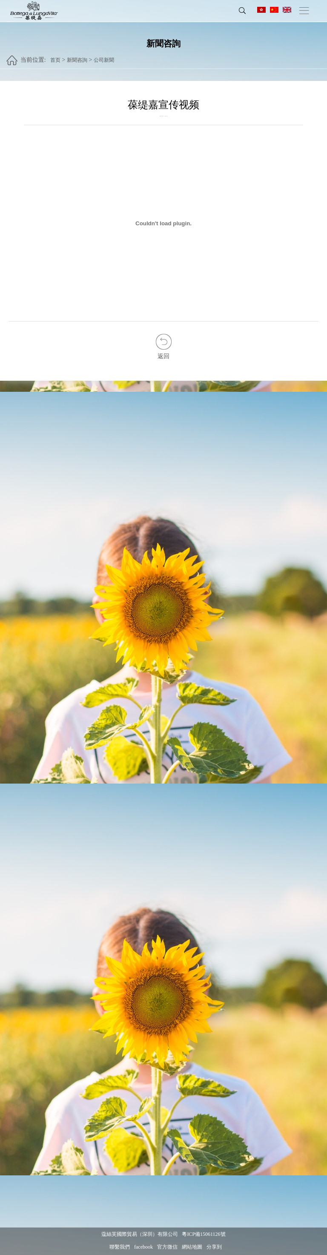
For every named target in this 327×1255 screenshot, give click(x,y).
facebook (143, 1247)
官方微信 (167, 1247)
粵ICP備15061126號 (203, 1234)
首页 (55, 57)
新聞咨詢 (77, 57)
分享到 (214, 1247)
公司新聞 (104, 57)
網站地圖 (192, 1247)
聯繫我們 (119, 1247)
